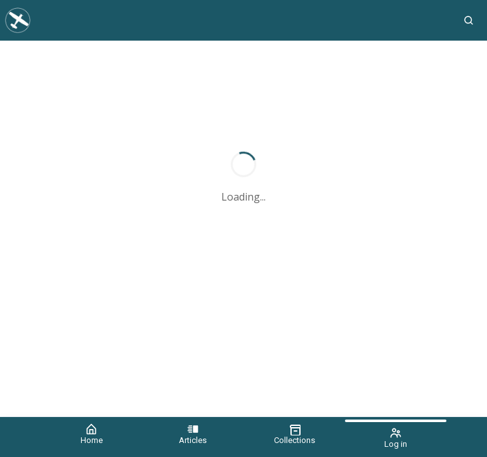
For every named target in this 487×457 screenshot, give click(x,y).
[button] (468, 20)
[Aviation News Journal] (225, 20)
